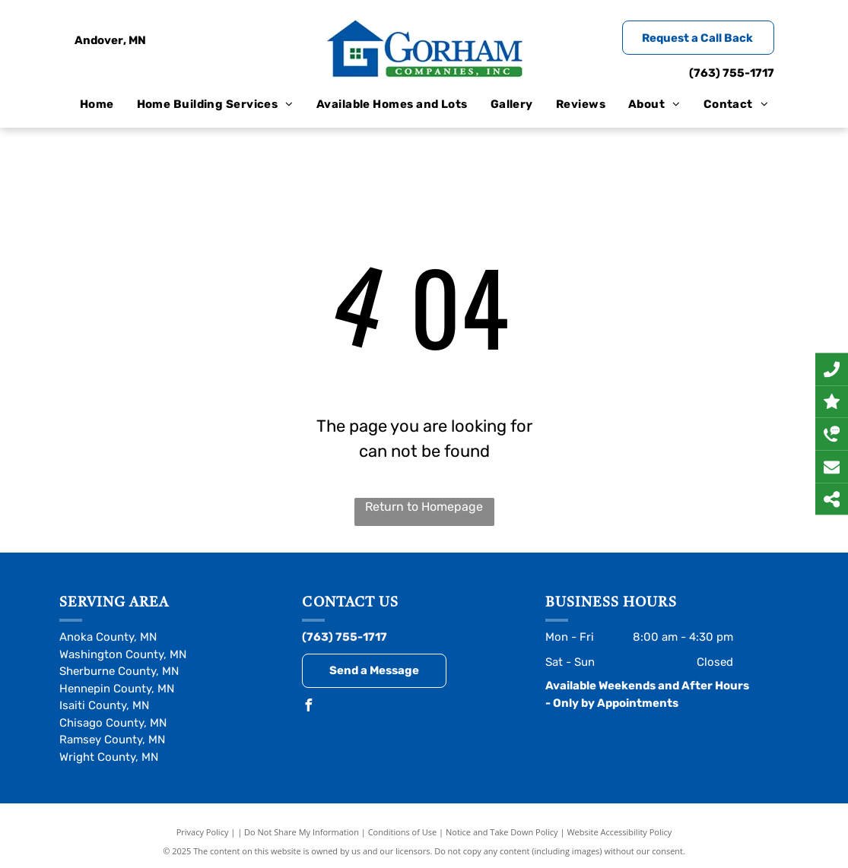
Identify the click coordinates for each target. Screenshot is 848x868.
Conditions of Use (402, 832)
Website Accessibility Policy (619, 832)
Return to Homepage (424, 506)
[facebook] (308, 707)
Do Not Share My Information (301, 832)
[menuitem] (96, 104)
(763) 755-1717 (731, 73)
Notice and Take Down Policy (502, 832)
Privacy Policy (202, 832)
